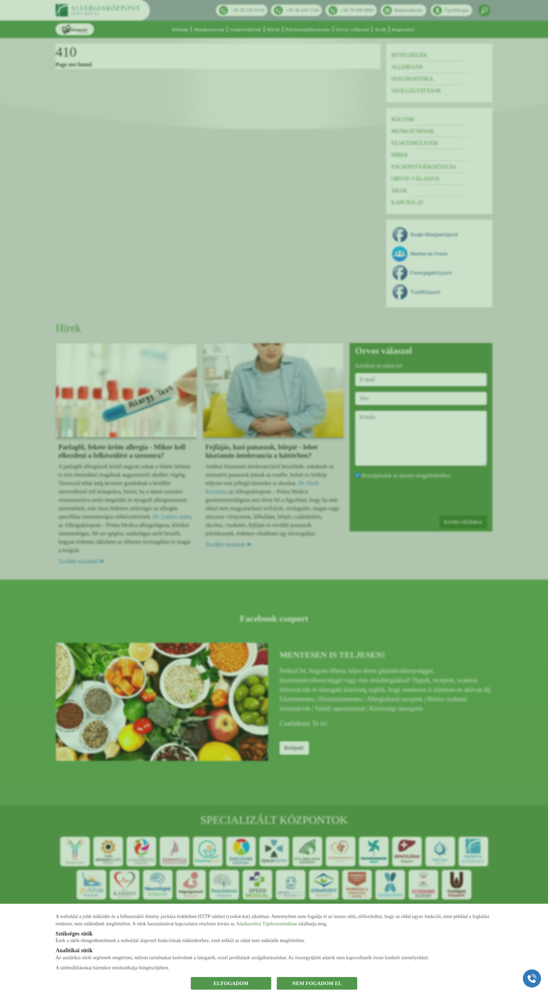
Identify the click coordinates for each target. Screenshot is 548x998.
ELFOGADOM (231, 983)
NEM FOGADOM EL (317, 983)
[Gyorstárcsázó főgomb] (532, 978)
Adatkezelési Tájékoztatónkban (266, 923)
